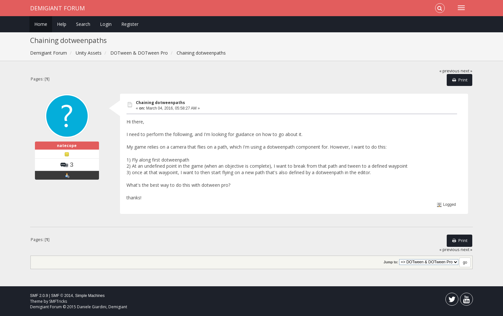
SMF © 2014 (62, 295)
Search (83, 24)
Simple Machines (89, 295)
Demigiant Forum (57, 8)
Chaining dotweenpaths (160, 102)
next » (466, 71)
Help (61, 24)
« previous (449, 71)
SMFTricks (58, 301)
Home (40, 24)
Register (129, 24)
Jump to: (391, 262)
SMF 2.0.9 (39, 295)
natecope (67, 145)
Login (106, 24)
